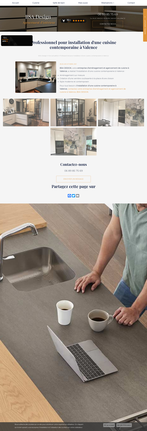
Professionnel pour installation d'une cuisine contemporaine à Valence (84, 56)
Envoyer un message (73, 179)
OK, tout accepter (109, 425)
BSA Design (42, 56)
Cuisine (35, 3)
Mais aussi (83, 3)
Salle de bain (59, 3)
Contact (131, 3)
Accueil (15, 3)
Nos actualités (53, 56)
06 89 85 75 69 (73, 170)
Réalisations (107, 3)
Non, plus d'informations (124, 425)
